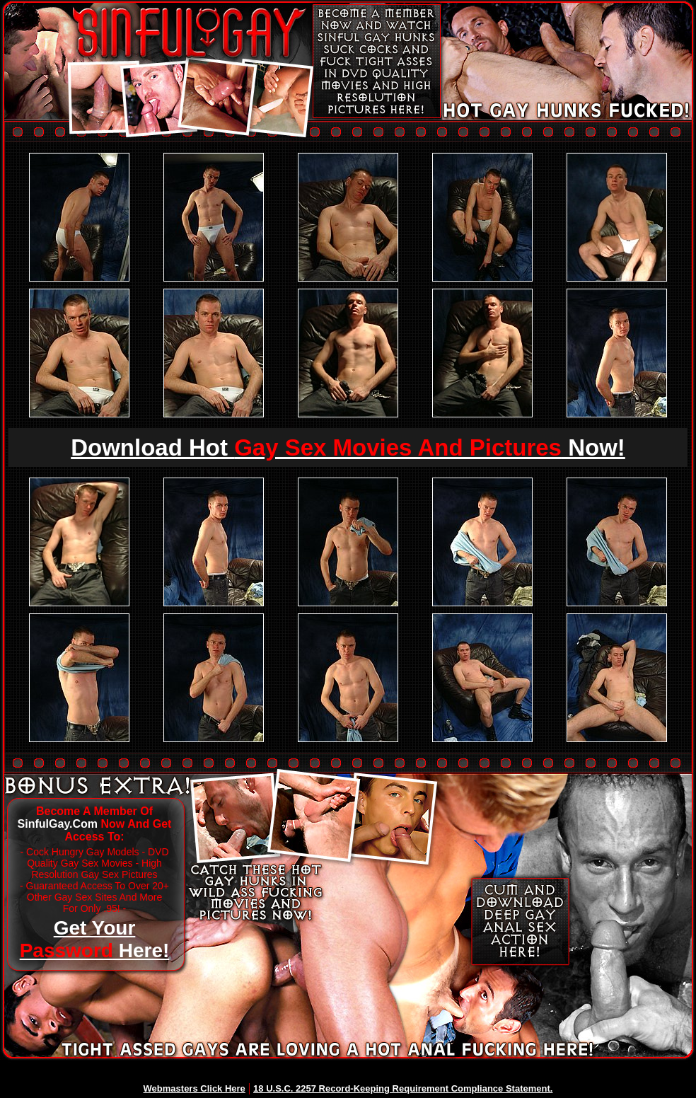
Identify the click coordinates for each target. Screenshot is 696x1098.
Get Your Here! (95, 939)
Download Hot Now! (348, 447)
